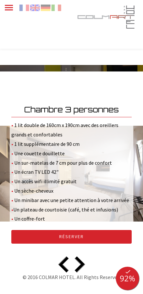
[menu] (12, 7)
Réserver (71, 236)
